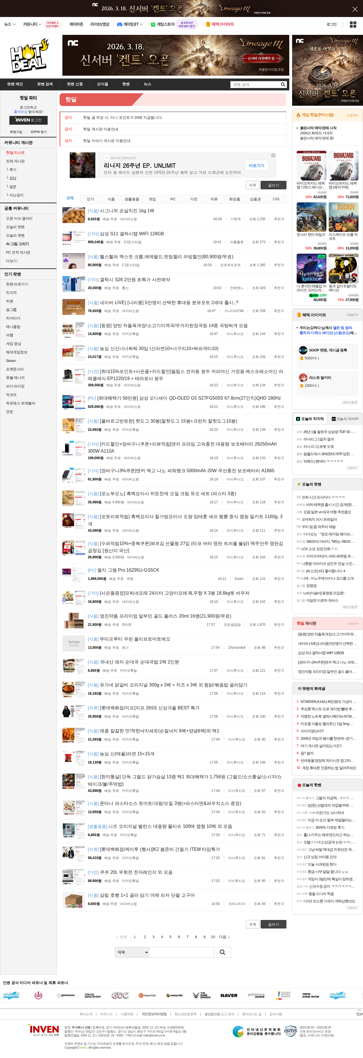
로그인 (331, 24)
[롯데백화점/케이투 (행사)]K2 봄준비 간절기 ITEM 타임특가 (154, 849)
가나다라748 (234, 311)
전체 (70, 198)
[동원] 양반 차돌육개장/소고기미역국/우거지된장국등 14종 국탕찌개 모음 (168, 325)
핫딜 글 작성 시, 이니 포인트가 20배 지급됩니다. (123, 117)
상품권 (255, 199)
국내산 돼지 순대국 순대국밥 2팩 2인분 (134, 662)
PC (173, 199)
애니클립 (13, 326)
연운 (9, 412)
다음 (222, 937)
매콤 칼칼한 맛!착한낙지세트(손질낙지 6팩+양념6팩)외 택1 (154, 730)
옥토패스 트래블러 (20, 403)
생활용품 (131, 199)
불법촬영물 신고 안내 (219, 1014)
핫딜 (71, 99)
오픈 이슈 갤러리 (19, 218)
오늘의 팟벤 (15, 235)
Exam (239, 579)
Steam (11, 360)
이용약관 (127, 1014)
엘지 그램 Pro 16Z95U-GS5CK (123, 570)
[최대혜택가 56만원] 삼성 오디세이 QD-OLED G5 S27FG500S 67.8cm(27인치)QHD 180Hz (184, 398)
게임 (152, 199)
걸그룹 (11, 309)
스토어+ (352, 115)
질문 (11, 186)
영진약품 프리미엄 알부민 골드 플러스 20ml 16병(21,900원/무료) (159, 616)
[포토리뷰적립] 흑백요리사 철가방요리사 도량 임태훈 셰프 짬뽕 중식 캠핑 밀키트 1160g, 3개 (185, 520)
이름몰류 (237, 242)
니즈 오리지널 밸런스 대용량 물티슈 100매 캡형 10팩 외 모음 (160, 826)
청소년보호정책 (185, 1014)
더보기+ (352, 315)
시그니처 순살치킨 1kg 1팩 (121, 210)
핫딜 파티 (28, 98)
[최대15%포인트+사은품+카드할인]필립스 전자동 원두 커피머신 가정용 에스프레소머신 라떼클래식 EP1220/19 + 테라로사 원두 (185, 375)
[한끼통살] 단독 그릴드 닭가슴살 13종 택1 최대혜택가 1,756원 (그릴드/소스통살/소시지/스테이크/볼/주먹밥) (185, 780)
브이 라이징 (15, 386)
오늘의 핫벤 (15, 227)
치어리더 (13, 318)
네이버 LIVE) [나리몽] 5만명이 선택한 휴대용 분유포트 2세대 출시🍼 (163, 302)
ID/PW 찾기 (39, 131)
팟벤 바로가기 (17, 284)
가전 (193, 199)
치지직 (11, 292)
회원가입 (16, 131)
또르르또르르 (230, 265)
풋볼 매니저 (15, 377)
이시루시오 (235, 334)
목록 (252, 185)
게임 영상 (13, 343)
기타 (276, 199)
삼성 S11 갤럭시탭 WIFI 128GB (126, 233)
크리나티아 (236, 904)
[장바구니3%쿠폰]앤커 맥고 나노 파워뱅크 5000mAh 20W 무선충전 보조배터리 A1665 (181, 470)
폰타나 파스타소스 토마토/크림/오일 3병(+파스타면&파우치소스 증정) (164, 803)
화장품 (234, 199)
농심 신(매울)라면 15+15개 (121, 753)
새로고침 (348, 402)
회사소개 (86, 1014)
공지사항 (275, 1014)
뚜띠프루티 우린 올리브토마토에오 (129, 639)
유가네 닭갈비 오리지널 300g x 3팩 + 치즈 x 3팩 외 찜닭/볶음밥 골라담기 (168, 684)
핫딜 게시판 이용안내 (100, 129)
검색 (222, 952)
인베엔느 (237, 288)
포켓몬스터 (15, 369)
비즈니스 (106, 1014)
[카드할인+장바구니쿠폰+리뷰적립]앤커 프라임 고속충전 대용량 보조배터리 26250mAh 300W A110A (182, 448)
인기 (90, 199)
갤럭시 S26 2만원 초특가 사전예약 (129, 279)
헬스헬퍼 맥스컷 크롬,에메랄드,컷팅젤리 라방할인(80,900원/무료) (160, 256)
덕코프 (11, 395)
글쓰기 (273, 185)
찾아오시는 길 (251, 1014)
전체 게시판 (15, 161)
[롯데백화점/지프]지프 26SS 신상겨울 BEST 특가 (144, 707)
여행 (9, 335)
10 (213, 937)
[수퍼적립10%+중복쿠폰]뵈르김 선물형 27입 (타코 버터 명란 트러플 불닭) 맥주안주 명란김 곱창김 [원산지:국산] (186, 547)
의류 (214, 199)
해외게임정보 (16, 352)
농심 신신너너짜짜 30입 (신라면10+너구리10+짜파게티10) (153, 348)
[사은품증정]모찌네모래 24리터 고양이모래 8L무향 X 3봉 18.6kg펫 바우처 (169, 593)
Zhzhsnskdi (237, 648)
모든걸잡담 (232, 625)
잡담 (11, 178)
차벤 (9, 301)
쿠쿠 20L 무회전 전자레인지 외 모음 (130, 872)
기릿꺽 (236, 219)
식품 (111, 199)
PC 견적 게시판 (18, 252)
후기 (11, 169)
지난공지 (15, 195)
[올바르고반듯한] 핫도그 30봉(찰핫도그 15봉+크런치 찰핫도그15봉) (162, 421)
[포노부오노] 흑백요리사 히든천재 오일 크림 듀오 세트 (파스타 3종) (162, 493)
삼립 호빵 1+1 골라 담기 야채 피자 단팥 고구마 (141, 895)
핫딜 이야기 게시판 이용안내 (106, 141)
